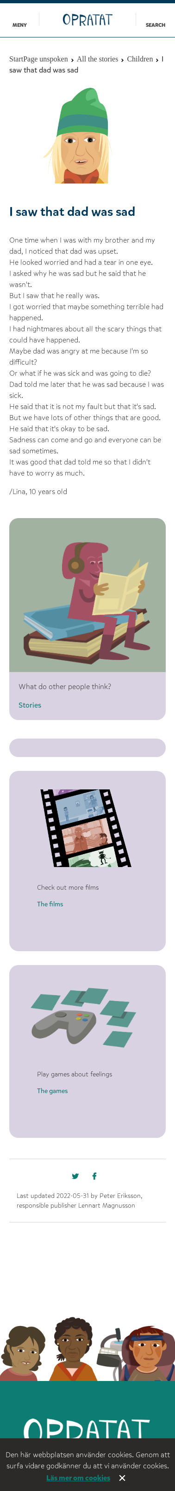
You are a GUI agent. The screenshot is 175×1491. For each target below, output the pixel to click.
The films (50, 904)
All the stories (98, 59)
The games (52, 1091)
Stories (30, 705)
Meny (19, 25)
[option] (87, 134)
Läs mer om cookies (78, 1478)
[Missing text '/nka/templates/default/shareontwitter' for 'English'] (97, 1179)
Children (140, 59)
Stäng (123, 1479)
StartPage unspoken (38, 59)
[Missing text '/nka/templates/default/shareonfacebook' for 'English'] (77, 1179)
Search (155, 25)
